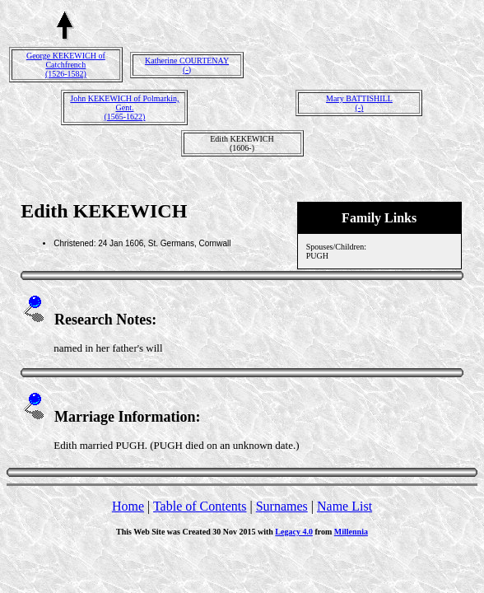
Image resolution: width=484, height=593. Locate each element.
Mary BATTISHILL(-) (359, 103)
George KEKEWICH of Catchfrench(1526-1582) (65, 64)
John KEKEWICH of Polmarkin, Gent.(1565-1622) (124, 107)
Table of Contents (200, 506)
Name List (344, 506)
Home (128, 506)
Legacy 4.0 (294, 531)
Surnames (282, 506)
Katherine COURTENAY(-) (187, 65)
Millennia (351, 531)
